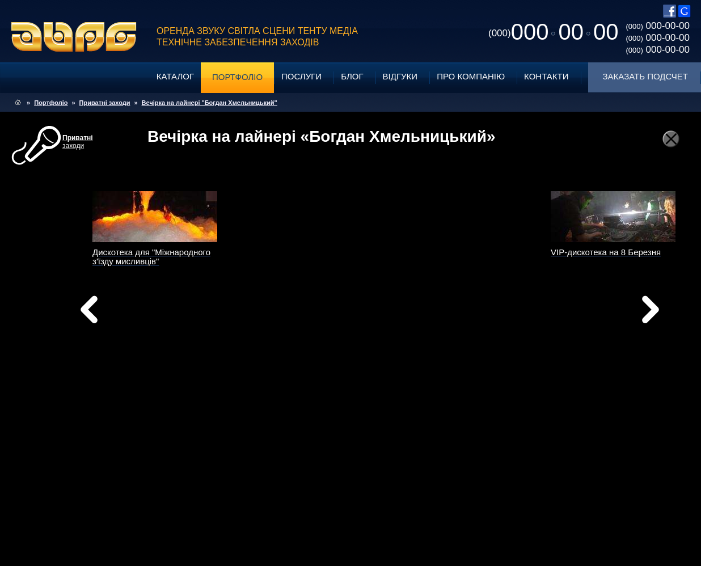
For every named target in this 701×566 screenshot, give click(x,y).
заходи (77, 142)
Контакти (546, 76)
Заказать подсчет (645, 76)
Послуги (301, 76)
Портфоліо (237, 77)
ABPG (74, 37)
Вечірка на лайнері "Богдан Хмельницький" (209, 102)
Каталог (175, 76)
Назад (118, 312)
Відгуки (400, 76)
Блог (352, 76)
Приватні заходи (104, 102)
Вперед (463, 324)
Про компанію (471, 76)
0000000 (553, 31)
